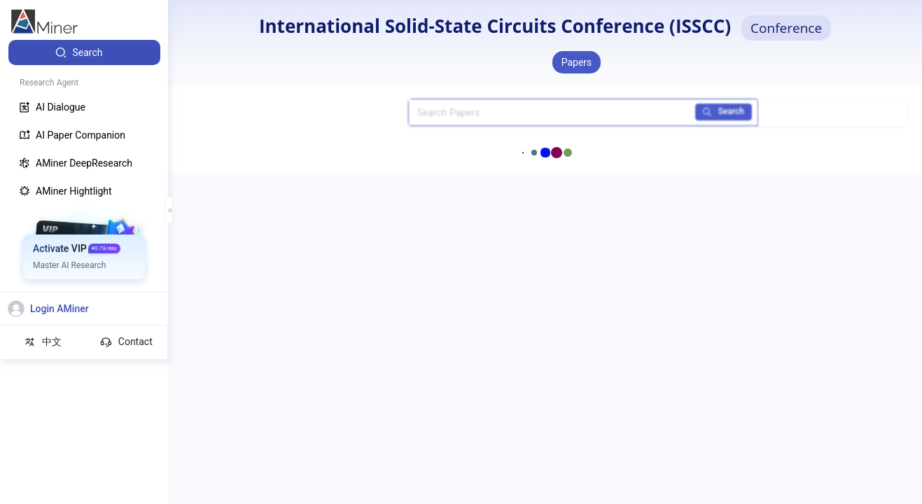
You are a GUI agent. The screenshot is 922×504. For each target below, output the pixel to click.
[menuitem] (84, 52)
